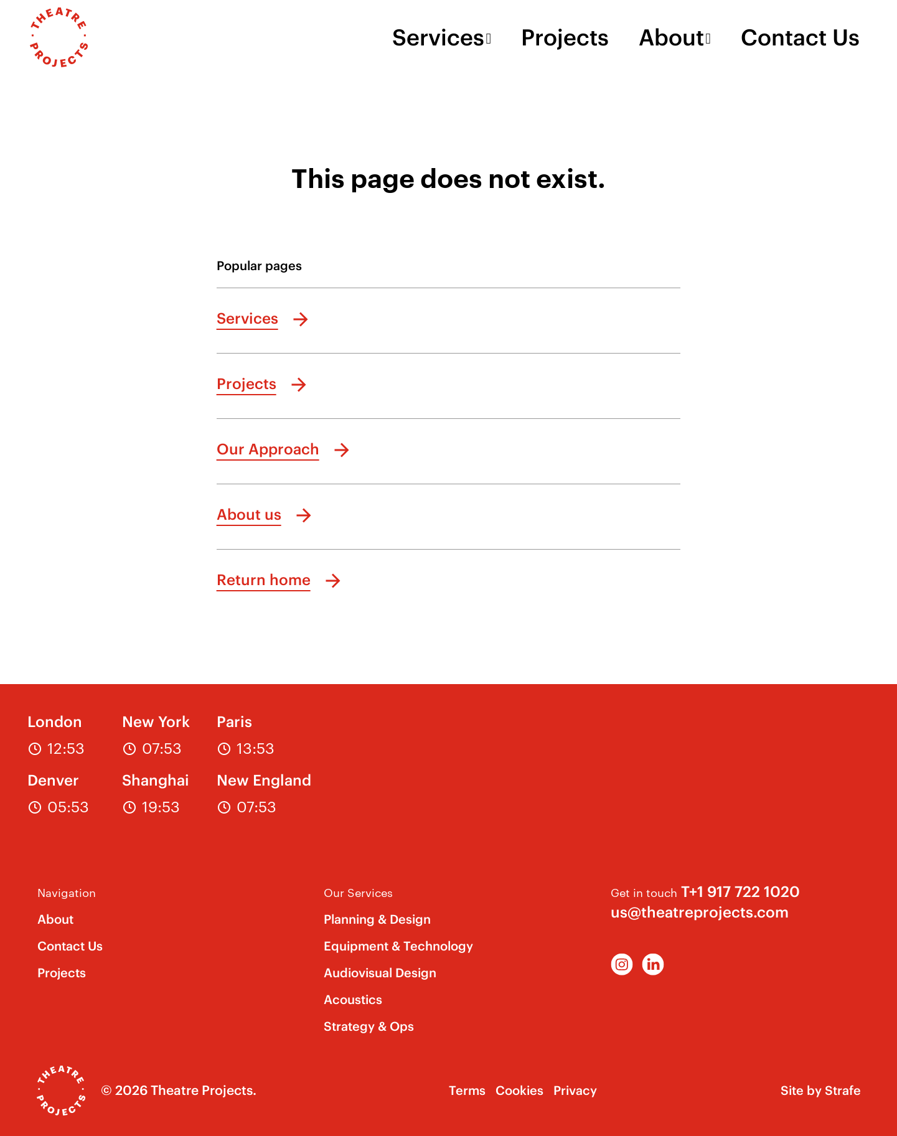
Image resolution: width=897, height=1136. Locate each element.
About (671, 37)
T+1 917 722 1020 (740, 891)
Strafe (843, 1090)
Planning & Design (377, 919)
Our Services (358, 891)
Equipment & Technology (398, 946)
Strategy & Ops (369, 1026)
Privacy (575, 1090)
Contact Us (800, 37)
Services (438, 37)
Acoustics (353, 999)
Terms (467, 1090)
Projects (565, 37)
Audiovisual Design (380, 972)
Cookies (519, 1090)
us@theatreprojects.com (700, 912)
